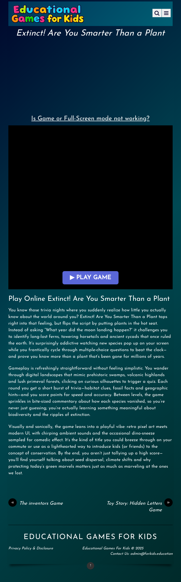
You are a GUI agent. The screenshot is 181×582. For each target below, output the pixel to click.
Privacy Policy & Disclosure (30, 548)
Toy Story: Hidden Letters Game (139, 506)
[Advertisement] (90, 75)
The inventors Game (35, 503)
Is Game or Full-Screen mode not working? (90, 119)
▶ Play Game (90, 278)
